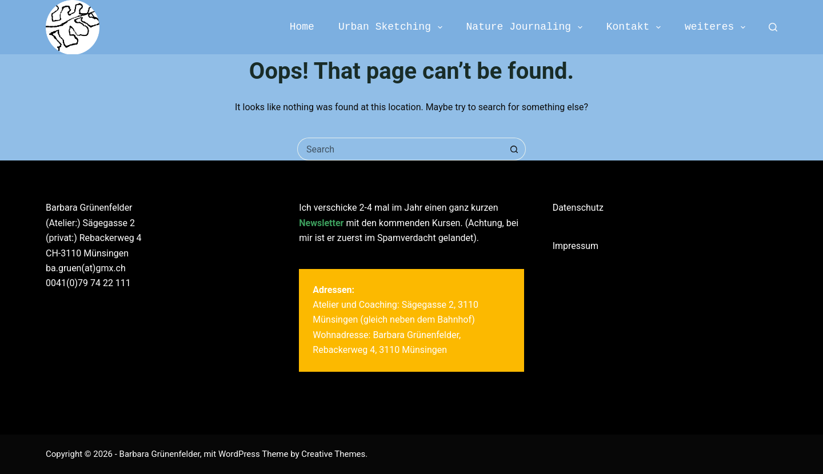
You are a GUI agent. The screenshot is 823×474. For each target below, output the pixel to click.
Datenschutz (578, 207)
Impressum (576, 245)
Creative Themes (333, 454)
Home (302, 27)
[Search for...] (400, 149)
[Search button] (514, 149)
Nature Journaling (526, 27)
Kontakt (635, 27)
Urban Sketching (392, 27)
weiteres (717, 27)
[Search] (773, 27)
